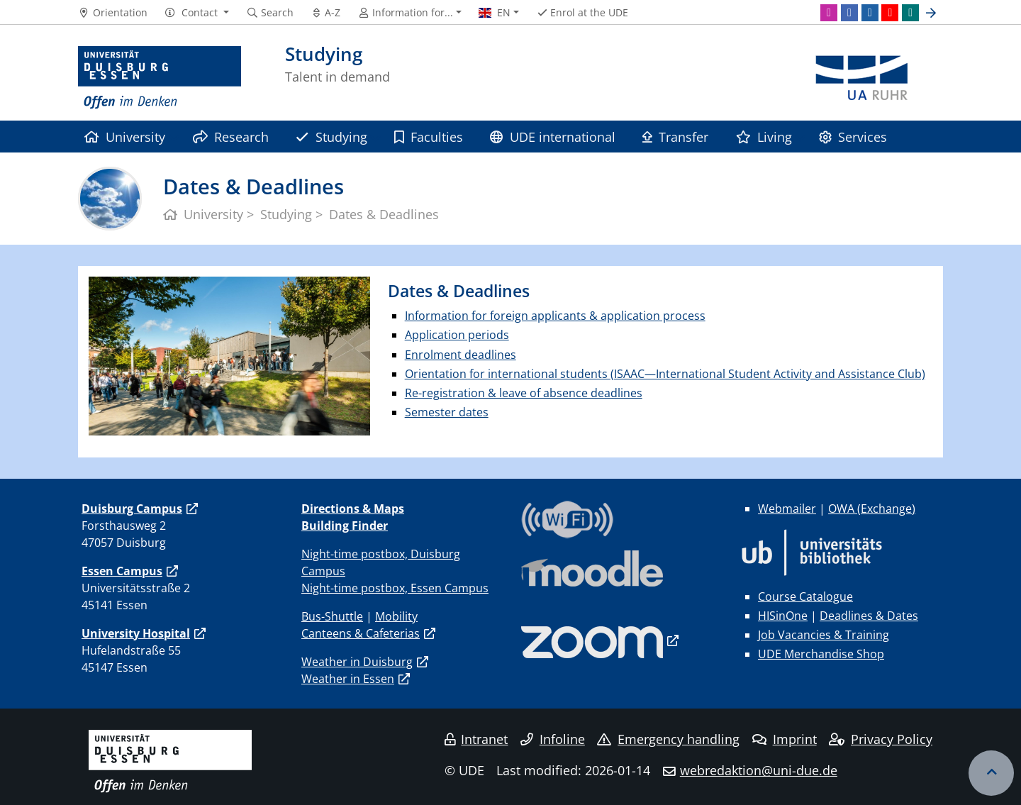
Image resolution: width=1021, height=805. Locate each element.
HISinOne (783, 615)
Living (764, 136)
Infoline (552, 739)
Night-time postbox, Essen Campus (395, 588)
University (124, 136)
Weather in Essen (347, 679)
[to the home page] (159, 78)
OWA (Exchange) (871, 508)
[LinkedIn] (869, 12)
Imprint (784, 739)
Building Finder (344, 525)
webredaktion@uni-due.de (758, 770)
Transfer (675, 136)
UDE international (552, 136)
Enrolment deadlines (460, 354)
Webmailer (787, 508)
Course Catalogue (805, 596)
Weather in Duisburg (357, 662)
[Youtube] (889, 12)
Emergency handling (668, 739)
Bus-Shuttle (332, 616)
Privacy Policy (880, 739)
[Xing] (910, 12)
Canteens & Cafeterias (360, 633)
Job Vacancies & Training (823, 635)
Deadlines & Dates (869, 615)
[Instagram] (828, 12)
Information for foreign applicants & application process (555, 315)
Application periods (457, 335)
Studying (331, 136)
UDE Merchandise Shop (821, 654)
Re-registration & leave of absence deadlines (523, 393)
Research (231, 136)
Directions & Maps (352, 508)
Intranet (476, 739)
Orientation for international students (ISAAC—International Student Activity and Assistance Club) (665, 374)
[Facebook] (849, 12)
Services (853, 136)
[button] (196, 12)
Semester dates (447, 412)
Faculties (428, 136)
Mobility (396, 616)
